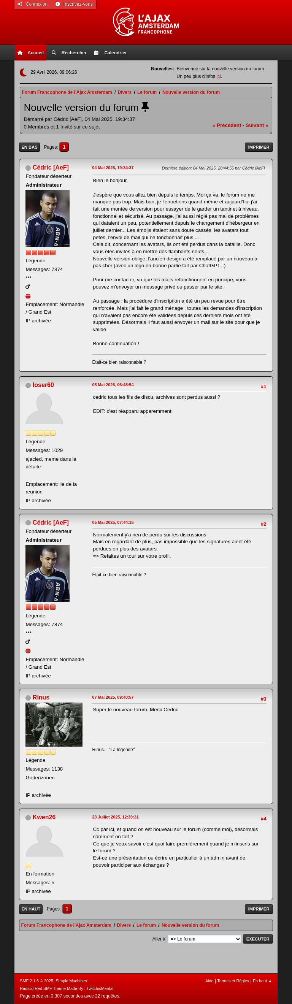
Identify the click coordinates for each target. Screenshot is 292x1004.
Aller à (158, 938)
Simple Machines (71, 981)
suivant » (257, 125)
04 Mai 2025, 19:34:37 (112, 167)
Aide (209, 981)
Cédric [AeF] (51, 167)
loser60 (43, 385)
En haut (30, 909)
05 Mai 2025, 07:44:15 (112, 522)
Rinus (41, 697)
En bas (29, 147)
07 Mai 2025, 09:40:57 (112, 697)
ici (218, 76)
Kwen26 (44, 817)
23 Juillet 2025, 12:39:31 (115, 817)
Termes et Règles (233, 981)
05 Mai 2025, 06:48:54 (112, 384)
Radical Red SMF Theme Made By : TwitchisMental (66, 988)
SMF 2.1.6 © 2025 (36, 981)
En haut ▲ (262, 981)
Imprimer (259, 147)
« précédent (227, 125)
